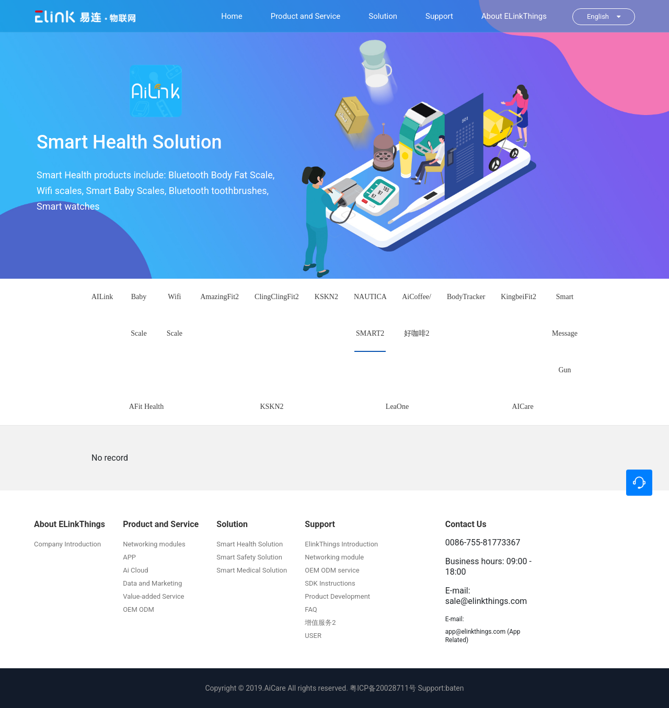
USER (313, 636)
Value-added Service (153, 596)
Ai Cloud (135, 570)
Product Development (337, 596)
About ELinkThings (514, 16)
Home (231, 16)
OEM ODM (138, 609)
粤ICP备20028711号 (383, 688)
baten (454, 688)
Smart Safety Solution (249, 557)
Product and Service (306, 16)
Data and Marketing (152, 583)
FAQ (311, 609)
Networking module (334, 557)
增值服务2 (320, 622)
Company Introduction (67, 544)
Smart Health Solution (249, 544)
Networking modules (154, 544)
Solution (382, 16)
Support (439, 16)
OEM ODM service (332, 570)
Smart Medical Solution (251, 570)
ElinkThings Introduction (341, 544)
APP (129, 557)
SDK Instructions (330, 583)
